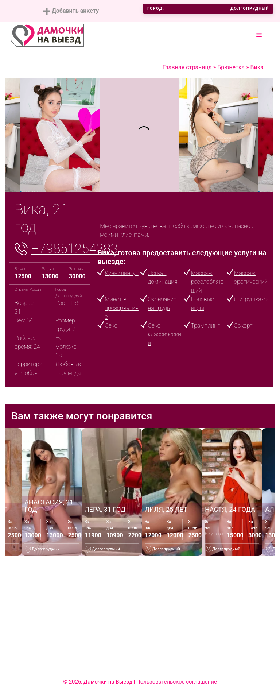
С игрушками (251, 299)
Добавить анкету (71, 11)
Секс (111, 325)
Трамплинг (205, 325)
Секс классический (164, 334)
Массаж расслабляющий (207, 282)
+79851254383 (74, 248)
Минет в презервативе (122, 308)
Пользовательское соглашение (176, 681)
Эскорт (243, 325)
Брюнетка (231, 67)
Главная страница (187, 67)
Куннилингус (121, 273)
